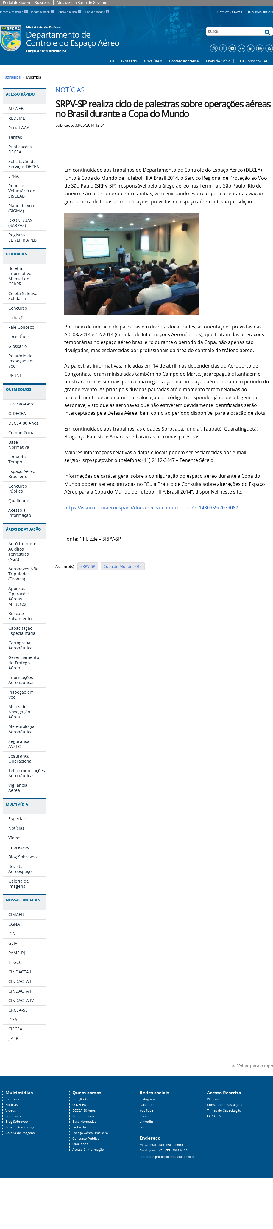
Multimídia (17, 804)
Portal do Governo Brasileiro (26, 2)
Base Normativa (84, 1121)
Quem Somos (18, 389)
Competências (83, 1116)
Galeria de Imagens (20, 1133)
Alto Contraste (230, 12)
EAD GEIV (214, 1116)
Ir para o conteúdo (14, 11)
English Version (260, 12)
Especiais (12, 1099)
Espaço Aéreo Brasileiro (90, 1133)
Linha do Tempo (85, 1127)
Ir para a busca (70, 11)
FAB (110, 61)
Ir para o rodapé (97, 11)
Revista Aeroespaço (20, 1127)
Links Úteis (153, 61)
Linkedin (146, 1121)
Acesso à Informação (88, 1149)
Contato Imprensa (184, 61)
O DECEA (79, 1105)
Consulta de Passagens (224, 1105)
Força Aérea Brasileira (46, 51)
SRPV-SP (87, 566)
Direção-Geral (82, 1099)
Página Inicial (12, 77)
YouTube (146, 1110)
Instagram (147, 1099)
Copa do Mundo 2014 (123, 566)
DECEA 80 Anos (84, 1110)
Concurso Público (85, 1138)
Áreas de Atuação (23, 529)
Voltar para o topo (255, 1066)
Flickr (144, 1116)
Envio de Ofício (218, 61)
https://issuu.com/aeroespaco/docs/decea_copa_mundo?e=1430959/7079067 (151, 508)
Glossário (129, 61)
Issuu (144, 1127)
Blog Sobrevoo (16, 1121)
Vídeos (10, 1110)
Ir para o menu (43, 11)
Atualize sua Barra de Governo (82, 2)
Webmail (213, 1099)
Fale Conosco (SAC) (254, 61)
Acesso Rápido (20, 94)
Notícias (11, 1105)
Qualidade (80, 1144)
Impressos (13, 1116)
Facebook (147, 1105)
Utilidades (16, 253)
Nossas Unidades (23, 900)
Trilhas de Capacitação (224, 1110)
